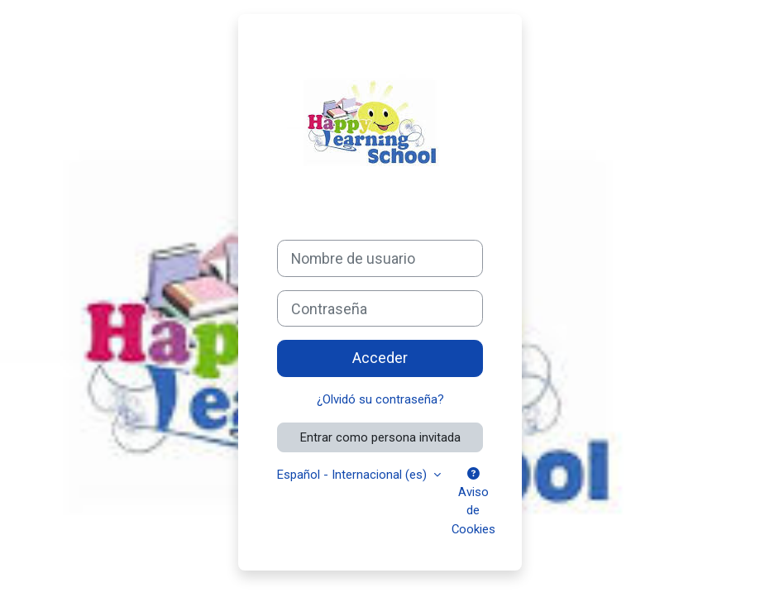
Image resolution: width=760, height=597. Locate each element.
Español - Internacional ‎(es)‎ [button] (353, 474)
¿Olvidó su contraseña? (380, 399)
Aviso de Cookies (473, 502)
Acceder (380, 357)
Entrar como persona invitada (380, 437)
